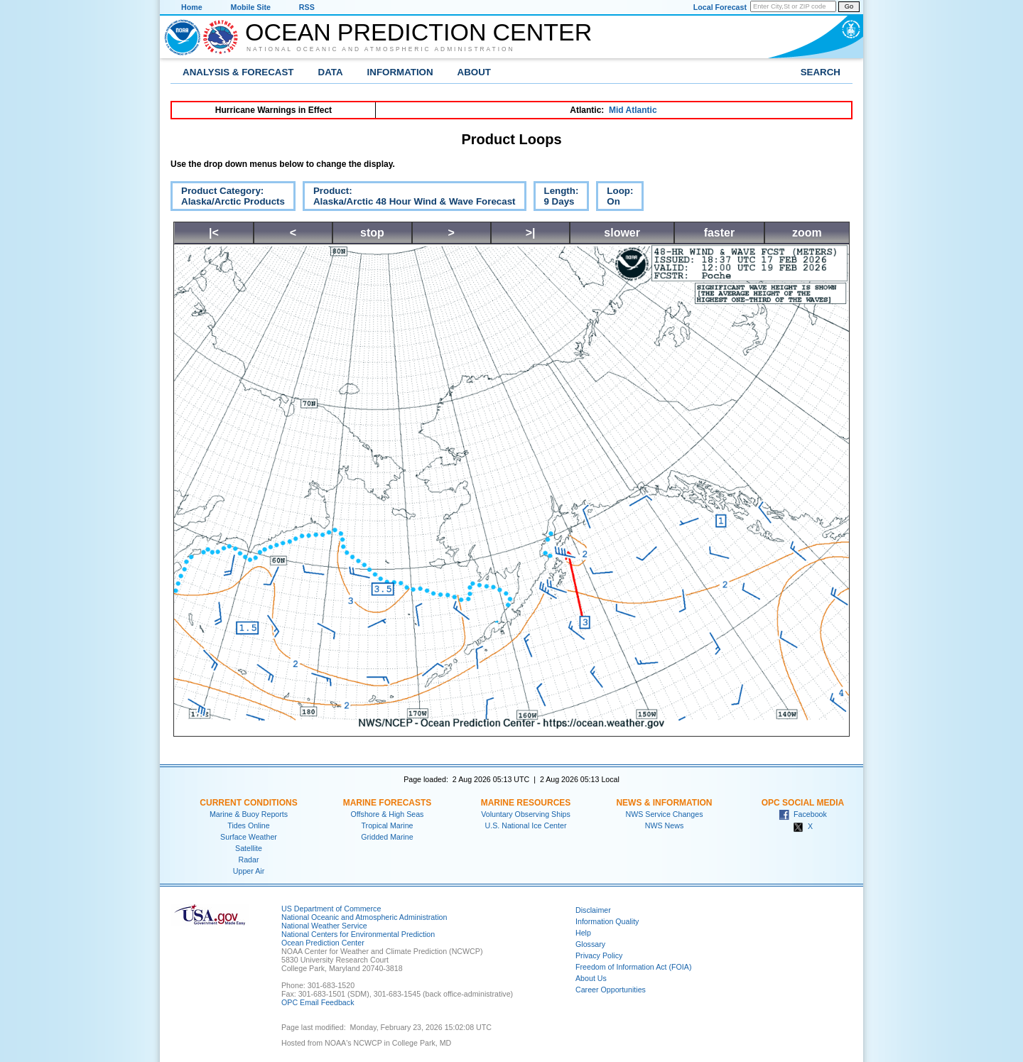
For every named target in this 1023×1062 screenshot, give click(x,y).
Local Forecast (720, 7)
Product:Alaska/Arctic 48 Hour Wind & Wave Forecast (409, 198)
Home (191, 7)
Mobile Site (251, 7)
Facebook (803, 814)
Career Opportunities (610, 989)
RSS (307, 7)
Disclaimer (593, 910)
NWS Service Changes (664, 814)
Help (583, 932)
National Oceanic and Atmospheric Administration (381, 49)
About (474, 72)
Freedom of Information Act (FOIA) (633, 967)
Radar (248, 859)
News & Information (664, 803)
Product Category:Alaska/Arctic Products (227, 198)
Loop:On (614, 198)
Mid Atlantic (633, 110)
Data (330, 72)
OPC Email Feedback (317, 1002)
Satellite (248, 848)
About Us (591, 978)
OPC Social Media (803, 803)
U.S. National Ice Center (526, 825)
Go (849, 6)
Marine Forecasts (387, 803)
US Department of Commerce (331, 908)
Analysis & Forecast (238, 72)
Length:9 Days (556, 198)
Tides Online (248, 825)
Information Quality (607, 921)
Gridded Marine (387, 837)
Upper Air (248, 871)
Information (400, 72)
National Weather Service (324, 925)
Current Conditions (248, 803)
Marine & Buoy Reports (249, 814)
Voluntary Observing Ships (525, 814)
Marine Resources (526, 803)
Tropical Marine (387, 825)
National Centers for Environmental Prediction (358, 934)
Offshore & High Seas (387, 814)
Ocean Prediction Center (418, 31)
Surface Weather (248, 837)
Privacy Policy (598, 955)
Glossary (590, 944)
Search (820, 72)
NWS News (664, 825)
